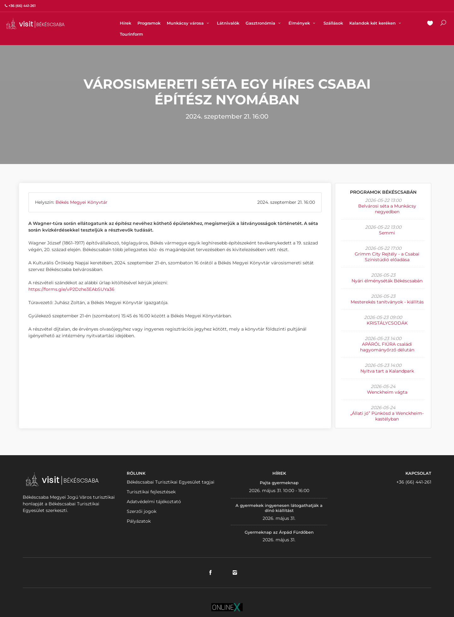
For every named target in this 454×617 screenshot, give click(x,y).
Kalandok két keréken (376, 23)
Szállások (333, 23)
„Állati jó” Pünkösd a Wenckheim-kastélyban (387, 416)
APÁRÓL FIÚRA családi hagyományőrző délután (387, 347)
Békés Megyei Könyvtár (81, 202)
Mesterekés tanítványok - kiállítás (387, 302)
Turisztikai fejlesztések (151, 492)
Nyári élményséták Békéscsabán (387, 281)
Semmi (387, 233)
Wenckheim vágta (387, 392)
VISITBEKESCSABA (35, 23)
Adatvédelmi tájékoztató (154, 501)
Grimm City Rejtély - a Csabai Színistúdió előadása (387, 256)
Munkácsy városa (189, 23)
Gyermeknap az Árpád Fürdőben (279, 532)
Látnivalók (228, 23)
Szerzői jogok (141, 511)
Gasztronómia (264, 23)
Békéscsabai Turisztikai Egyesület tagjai (170, 482)
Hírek (125, 23)
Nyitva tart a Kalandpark (387, 371)
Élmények (302, 23)
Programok (148, 23)
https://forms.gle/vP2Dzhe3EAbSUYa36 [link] (71, 289)
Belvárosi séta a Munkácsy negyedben (387, 208)
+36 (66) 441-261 (413, 482)
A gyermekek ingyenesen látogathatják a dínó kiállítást (279, 508)
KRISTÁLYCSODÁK (387, 323)
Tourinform (131, 34)
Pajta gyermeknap (279, 482)
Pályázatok (139, 521)
